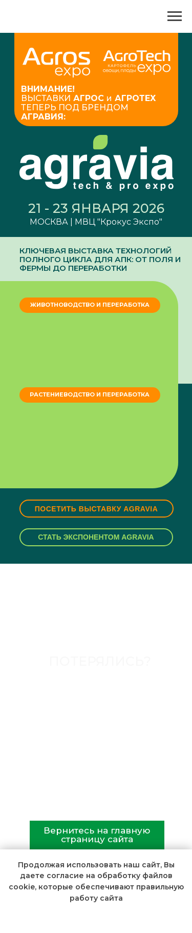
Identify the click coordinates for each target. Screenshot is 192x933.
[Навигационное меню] (174, 16)
